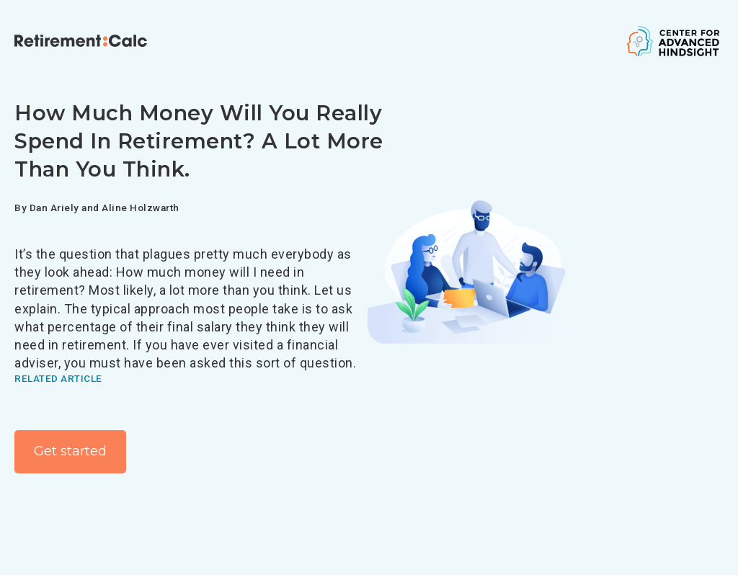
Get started (70, 451)
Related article (58, 378)
